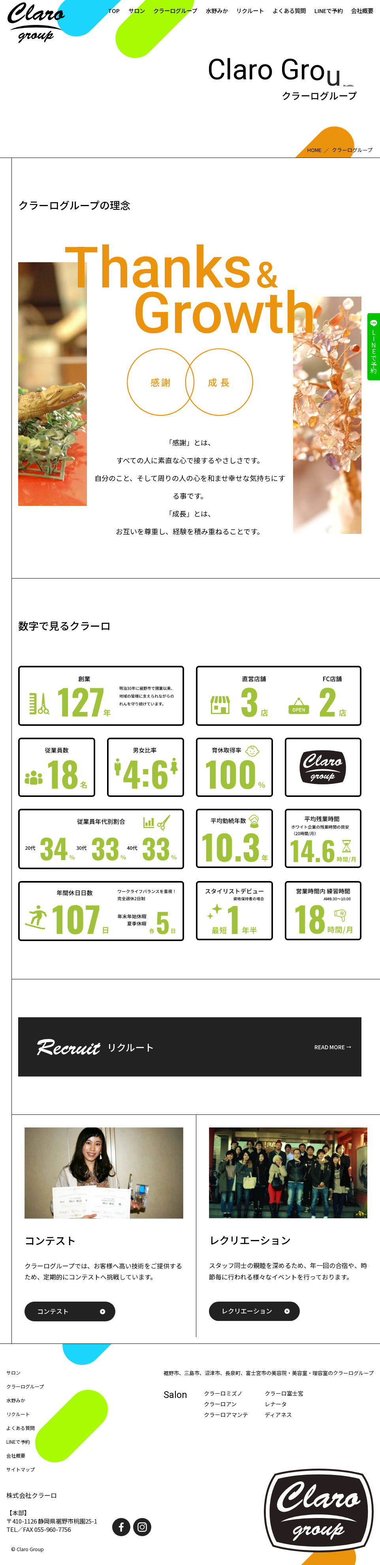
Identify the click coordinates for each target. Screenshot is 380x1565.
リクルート (250, 10)
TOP (114, 10)
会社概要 (362, 10)
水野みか (217, 10)
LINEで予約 (328, 10)
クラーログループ (175, 10)
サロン (136, 10)
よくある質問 (289, 10)
